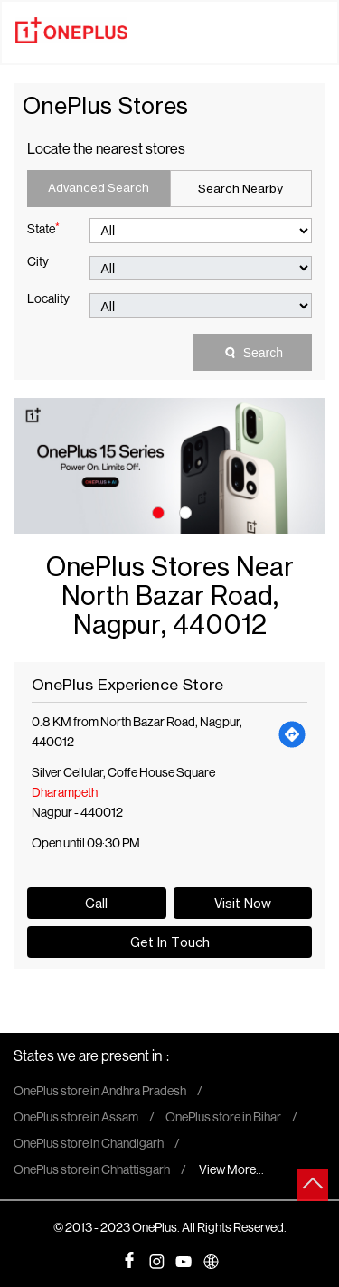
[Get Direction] (292, 733)
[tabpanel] (169, 466)
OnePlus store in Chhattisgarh (92, 1171)
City (38, 263)
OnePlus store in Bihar (223, 1119)
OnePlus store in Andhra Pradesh (100, 1092)
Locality (48, 300)
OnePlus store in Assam (76, 1119)
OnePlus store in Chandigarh (89, 1145)
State (43, 229)
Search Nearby (240, 188)
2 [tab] (183, 511)
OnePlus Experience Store (127, 684)
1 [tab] (156, 511)
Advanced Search (98, 187)
